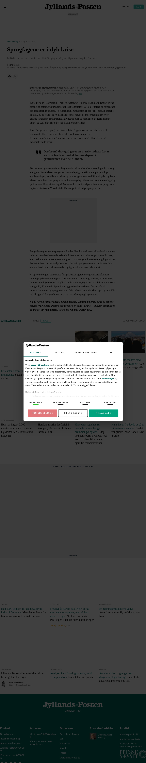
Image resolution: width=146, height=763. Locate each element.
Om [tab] (110, 353)
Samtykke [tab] (35, 353)
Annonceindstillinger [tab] (85, 353)
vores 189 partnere (40, 365)
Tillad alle (103, 413)
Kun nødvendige (42, 413)
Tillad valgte (73, 413)
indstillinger (108, 378)
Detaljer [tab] (59, 353)
